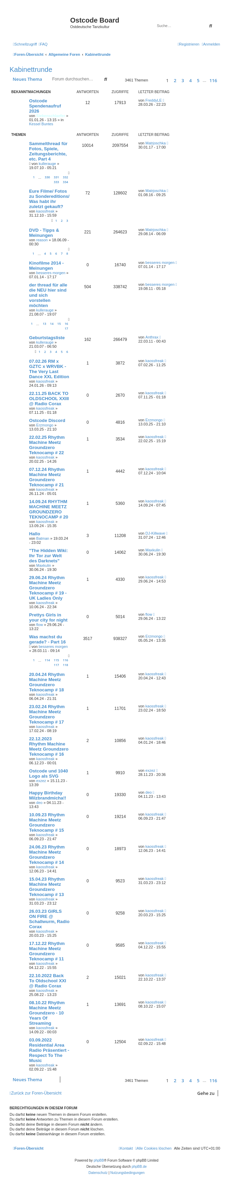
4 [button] (190, 80)
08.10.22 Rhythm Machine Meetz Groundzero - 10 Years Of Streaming (47, 1013)
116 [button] (213, 80)
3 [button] (182, 80)
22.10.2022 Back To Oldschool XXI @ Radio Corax (47, 980)
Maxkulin (43, 565)
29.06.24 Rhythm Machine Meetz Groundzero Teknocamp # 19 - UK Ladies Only (48, 588)
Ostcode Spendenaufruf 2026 (45, 106)
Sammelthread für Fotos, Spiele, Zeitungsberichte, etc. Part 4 (48, 151)
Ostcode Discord (47, 420)
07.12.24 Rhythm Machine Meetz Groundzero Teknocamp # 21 (47, 477)
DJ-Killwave (155, 533)
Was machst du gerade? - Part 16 (47, 639)
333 (56, 182)
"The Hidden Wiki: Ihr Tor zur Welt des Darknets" (48, 555)
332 (65, 177)
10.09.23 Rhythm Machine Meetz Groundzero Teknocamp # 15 (47, 822)
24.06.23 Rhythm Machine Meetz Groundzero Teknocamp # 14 (47, 854)
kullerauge (47, 164)
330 (47, 177)
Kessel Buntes (41, 124)
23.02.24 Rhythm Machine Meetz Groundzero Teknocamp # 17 (47, 714)
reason (42, 240)
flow (39, 625)
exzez (41, 781)
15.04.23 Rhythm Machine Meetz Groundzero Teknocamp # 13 (47, 887)
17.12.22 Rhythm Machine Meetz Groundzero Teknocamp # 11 (47, 951)
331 (56, 177)
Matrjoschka (155, 143)
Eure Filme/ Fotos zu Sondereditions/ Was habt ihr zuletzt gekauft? (49, 199)
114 (47, 660)
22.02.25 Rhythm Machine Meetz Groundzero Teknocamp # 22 (47, 445)
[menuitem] (43, 44)
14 (51, 323)
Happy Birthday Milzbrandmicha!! (47, 795)
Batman (42, 538)
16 (66, 323)
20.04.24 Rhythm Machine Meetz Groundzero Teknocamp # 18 (47, 682)
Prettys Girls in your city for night (48, 617)
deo (39, 803)
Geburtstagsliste (47, 337)
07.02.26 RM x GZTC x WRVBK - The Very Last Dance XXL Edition (49, 369)
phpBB (99, 1160)
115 (56, 660)
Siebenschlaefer (50, 116)
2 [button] (175, 80)
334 (65, 182)
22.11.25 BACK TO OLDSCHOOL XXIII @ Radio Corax (49, 398)
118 (65, 665)
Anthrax (151, 337)
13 (44, 323)
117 (56, 665)
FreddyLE (153, 100)
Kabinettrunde (31, 69)
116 (65, 660)
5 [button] (198, 80)
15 (59, 323)
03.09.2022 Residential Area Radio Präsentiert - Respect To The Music (49, 1050)
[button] (156, 80)
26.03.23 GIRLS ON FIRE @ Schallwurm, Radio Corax (49, 919)
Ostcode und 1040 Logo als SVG (48, 773)
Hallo (34, 533)
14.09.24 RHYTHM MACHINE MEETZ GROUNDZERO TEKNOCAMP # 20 (48, 509)
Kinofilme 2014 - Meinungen (46, 265)
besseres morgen (50, 273)
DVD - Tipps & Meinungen (44, 233)
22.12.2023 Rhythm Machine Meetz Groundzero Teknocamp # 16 (48, 746)
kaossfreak (45, 211)
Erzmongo (44, 425)
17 (66, 328)
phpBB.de (139, 1166)
